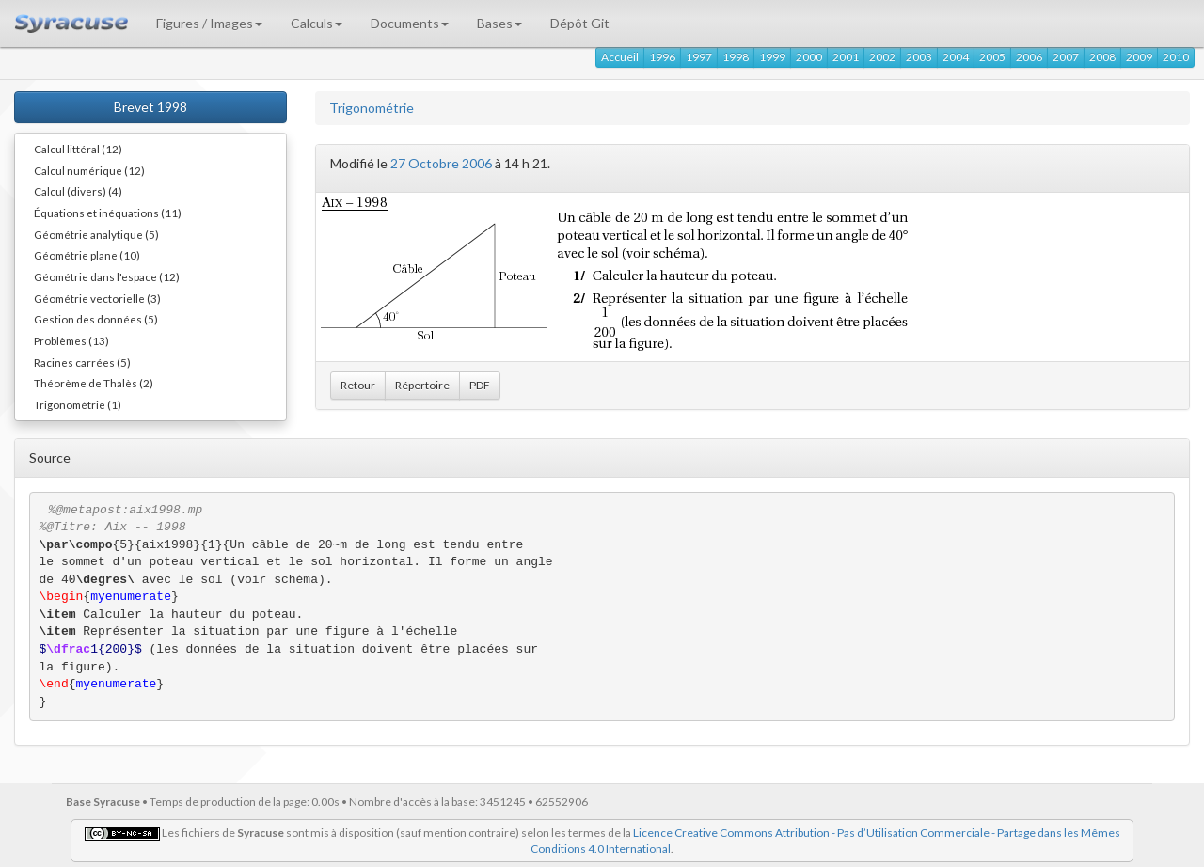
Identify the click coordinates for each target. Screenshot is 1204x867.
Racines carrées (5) (82, 362)
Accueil (620, 57)
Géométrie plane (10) (87, 254)
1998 (735, 57)
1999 (772, 57)
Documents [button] (410, 23)
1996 (662, 57)
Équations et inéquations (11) (108, 212)
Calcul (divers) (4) (78, 190)
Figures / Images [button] (209, 23)
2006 (1029, 57)
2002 (882, 57)
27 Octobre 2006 (441, 163)
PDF (479, 385)
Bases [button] (499, 23)
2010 (1176, 57)
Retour (358, 385)
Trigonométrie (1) (77, 404)
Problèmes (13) (71, 340)
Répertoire (422, 385)
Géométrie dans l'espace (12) (107, 276)
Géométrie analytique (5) (96, 234)
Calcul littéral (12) (78, 148)
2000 (809, 57)
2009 (1139, 57)
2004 (956, 57)
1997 (699, 57)
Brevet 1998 (150, 107)
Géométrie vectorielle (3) (97, 298)
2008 (1102, 57)
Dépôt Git (580, 23)
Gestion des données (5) (96, 318)
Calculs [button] (316, 23)
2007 (1066, 57)
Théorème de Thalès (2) (93, 382)
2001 (845, 57)
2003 (919, 57)
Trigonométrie (371, 108)
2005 (992, 57)
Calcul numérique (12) (89, 170)
